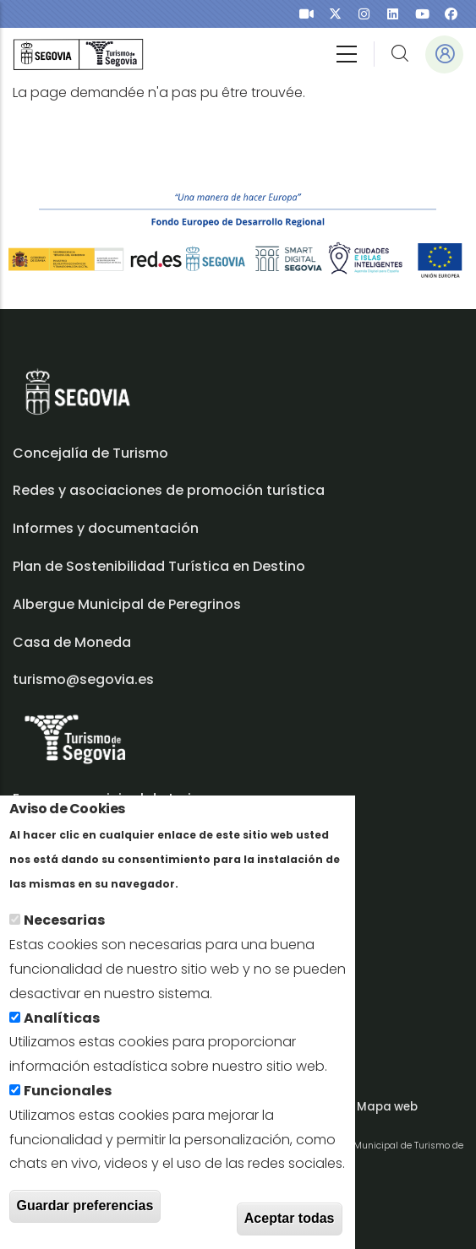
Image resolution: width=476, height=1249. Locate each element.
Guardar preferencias (85, 1214)
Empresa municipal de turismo (117, 798)
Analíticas (62, 1026)
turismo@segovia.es (83, 679)
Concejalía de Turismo (90, 453)
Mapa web (387, 1107)
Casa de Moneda (72, 642)
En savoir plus (228, 891)
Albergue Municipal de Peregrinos (127, 604)
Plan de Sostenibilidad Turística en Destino (159, 566)
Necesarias (64, 929)
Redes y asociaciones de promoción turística (169, 490)
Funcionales (68, 1099)
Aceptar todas (289, 1226)
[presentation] (306, 14)
